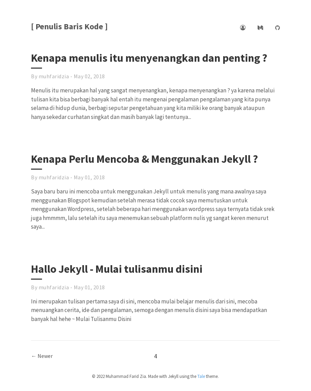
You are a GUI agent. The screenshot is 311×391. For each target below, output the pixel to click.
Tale (201, 376)
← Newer (42, 355)
